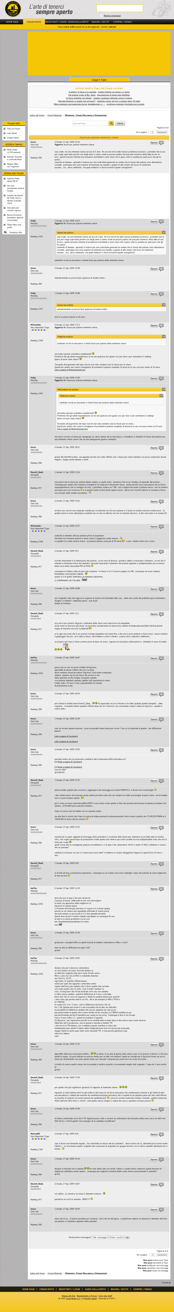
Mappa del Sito (68, 1296)
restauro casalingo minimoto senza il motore (112, 98)
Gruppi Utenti (13, 137)
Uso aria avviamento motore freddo (15, 188)
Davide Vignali (90, 1298)
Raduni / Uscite (100, 21)
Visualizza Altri (15, 232)
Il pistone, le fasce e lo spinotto (82, 92)
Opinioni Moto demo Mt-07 (13, 179)
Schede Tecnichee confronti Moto (14, 158)
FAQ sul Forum (13, 128)
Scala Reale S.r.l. (73, 1298)
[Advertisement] (99, 53)
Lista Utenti (12, 133)
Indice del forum (37, 115)
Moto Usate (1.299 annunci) (13, 151)
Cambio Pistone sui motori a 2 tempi (114, 92)
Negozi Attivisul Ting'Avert (13, 165)
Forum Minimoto (55, 115)
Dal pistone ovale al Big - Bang (81, 95)
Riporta (154, 142)
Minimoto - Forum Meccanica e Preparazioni (86, 115)
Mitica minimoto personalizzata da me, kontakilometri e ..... (79, 104)
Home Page (12, 21)
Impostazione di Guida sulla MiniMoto (113, 95)
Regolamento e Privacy (87, 1296)
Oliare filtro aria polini (14, 226)
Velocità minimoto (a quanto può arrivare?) (76, 101)
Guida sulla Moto (78, 21)
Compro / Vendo (122, 21)
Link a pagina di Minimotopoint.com (70, 369)
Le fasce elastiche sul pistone (79, 98)
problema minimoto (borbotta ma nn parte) (125, 104)
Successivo (162, 132)
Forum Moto (34, 21)
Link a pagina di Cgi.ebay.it (66, 736)
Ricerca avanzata (112, 15)
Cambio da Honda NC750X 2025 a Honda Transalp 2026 (15, 199)
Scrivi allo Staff (105, 1296)
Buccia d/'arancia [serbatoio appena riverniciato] (15, 217)
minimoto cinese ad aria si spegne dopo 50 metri (118, 101)
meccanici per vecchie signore (14, 209)
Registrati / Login (55, 21)
